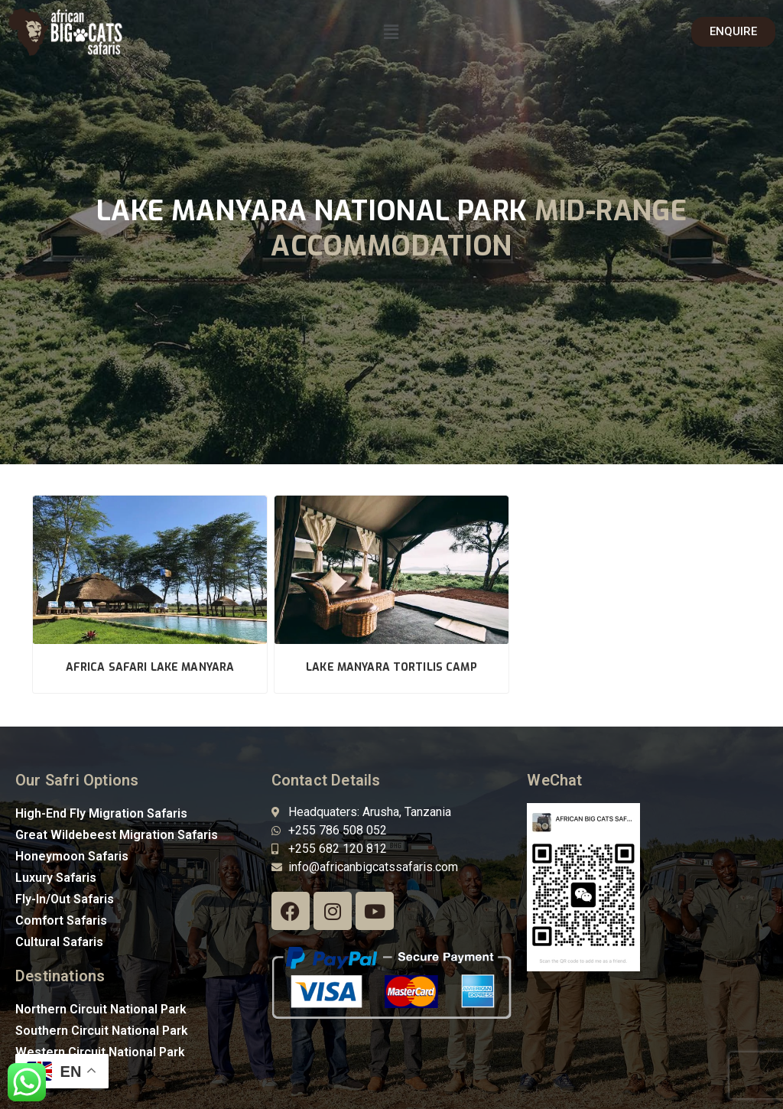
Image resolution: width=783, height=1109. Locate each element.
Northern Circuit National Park (101, 1009)
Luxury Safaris (55, 877)
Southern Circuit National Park (101, 1030)
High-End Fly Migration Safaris (101, 813)
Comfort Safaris (61, 920)
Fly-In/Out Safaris (64, 899)
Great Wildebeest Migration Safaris (116, 835)
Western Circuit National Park (100, 1052)
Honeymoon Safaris (71, 856)
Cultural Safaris (59, 942)
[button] (391, 32)
